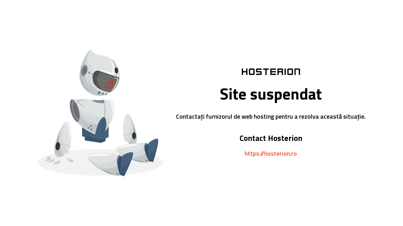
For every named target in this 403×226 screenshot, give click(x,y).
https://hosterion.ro (271, 153)
